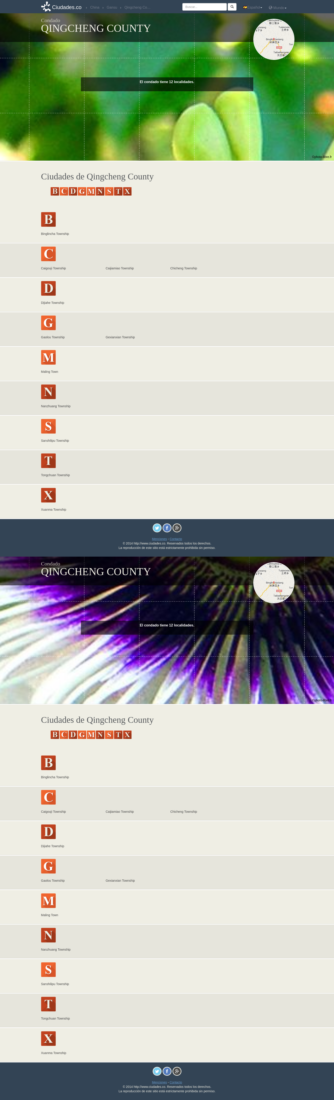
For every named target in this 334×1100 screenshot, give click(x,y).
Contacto (176, 539)
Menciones (159, 539)
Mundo (277, 8)
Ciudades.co (67, 7)
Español (252, 7)
